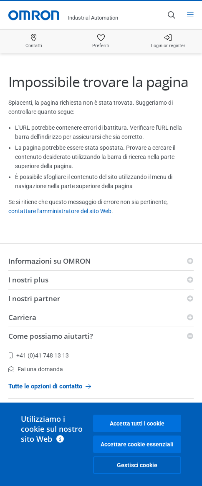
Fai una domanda (35, 369)
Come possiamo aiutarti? (50, 336)
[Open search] (171, 15)
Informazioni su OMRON (49, 261)
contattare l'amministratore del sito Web (59, 211)
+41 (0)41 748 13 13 (38, 355)
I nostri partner (34, 298)
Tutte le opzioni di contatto (49, 386)
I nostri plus (28, 280)
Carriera (22, 317)
